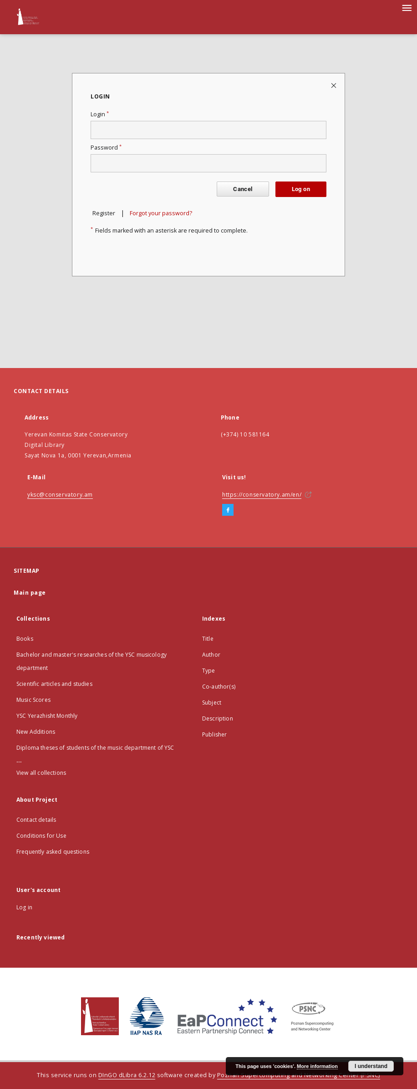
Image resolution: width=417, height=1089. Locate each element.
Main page (30, 592)
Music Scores (33, 700)
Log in (24, 907)
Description (217, 718)
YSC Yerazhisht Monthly (46, 716)
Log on (301, 189)
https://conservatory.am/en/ (261, 494)
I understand (371, 1066)
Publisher (214, 734)
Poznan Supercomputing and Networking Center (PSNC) (298, 1075)
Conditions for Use (41, 836)
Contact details (36, 820)
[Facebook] (228, 510)
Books (24, 639)
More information (317, 1066)
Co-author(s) (218, 686)
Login (100, 114)
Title (208, 639)
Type (208, 670)
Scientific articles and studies (54, 684)
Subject (211, 702)
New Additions (35, 732)
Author (211, 655)
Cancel (242, 189)
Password (106, 147)
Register (103, 213)
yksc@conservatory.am (60, 494)
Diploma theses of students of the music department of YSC (95, 748)
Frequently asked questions (52, 852)
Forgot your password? (161, 213)
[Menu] (406, 7)
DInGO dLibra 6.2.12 (127, 1075)
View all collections (41, 773)
